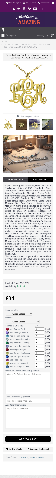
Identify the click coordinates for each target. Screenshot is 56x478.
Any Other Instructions (15, 405)
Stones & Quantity (14, 326)
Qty (36, 326)
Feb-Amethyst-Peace (17, 332)
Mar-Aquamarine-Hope (18, 335)
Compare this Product (39, 449)
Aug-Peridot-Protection (18, 353)
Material (9, 318)
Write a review (37, 457)
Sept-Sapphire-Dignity (18, 356)
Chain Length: (11, 310)
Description (15, 179)
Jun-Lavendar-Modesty (18, 346)
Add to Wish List (16, 449)
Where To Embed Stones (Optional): (22, 371)
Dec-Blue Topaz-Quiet (18, 366)
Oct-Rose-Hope (14, 359)
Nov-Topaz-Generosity (17, 363)
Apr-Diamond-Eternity (18, 339)
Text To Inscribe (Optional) (17, 397)
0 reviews (23, 457)
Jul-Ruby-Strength (16, 349)
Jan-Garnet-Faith (15, 329)
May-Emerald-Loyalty (17, 342)
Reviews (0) (40, 179)
